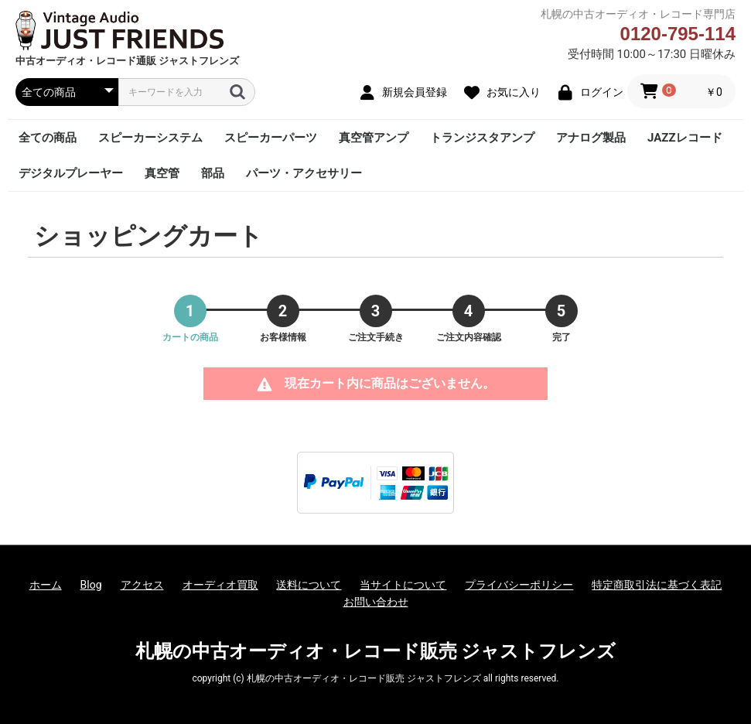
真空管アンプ (373, 138)
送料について (308, 585)
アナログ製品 (591, 138)
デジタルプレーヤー (71, 173)
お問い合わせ (375, 602)
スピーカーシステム (150, 138)
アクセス (142, 585)
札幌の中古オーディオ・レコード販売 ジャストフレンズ (375, 651)
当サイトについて (403, 585)
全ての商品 (48, 138)
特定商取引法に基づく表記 (657, 585)
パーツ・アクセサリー (304, 173)
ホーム (45, 585)
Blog (91, 585)
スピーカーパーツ (270, 138)
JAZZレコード (684, 138)
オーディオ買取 (220, 585)
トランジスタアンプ (482, 138)
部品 (212, 173)
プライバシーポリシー (519, 585)
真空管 (162, 173)
